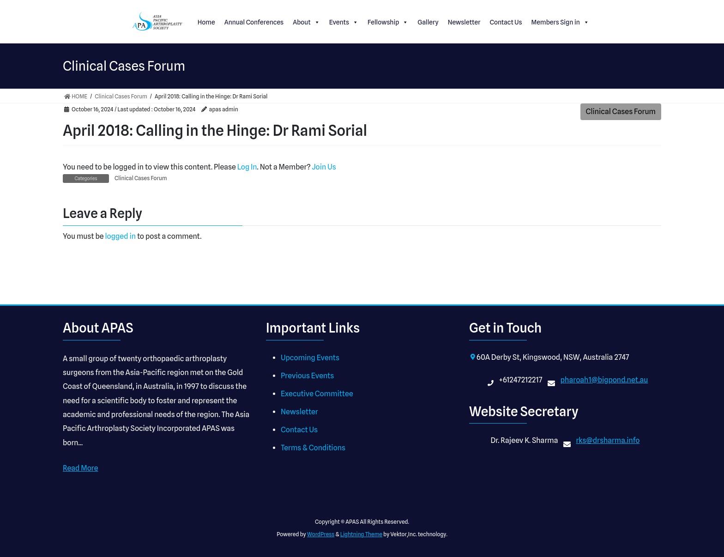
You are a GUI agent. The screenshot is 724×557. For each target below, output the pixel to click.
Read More (80, 468)
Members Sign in (560, 22)
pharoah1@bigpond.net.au (604, 379)
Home (206, 22)
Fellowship (388, 22)
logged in (120, 236)
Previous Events (307, 375)
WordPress (321, 534)
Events (343, 22)
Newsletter (464, 22)
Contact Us (505, 22)
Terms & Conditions (313, 447)
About (306, 22)
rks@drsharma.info (608, 440)
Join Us (324, 167)
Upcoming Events (310, 357)
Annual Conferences (254, 22)
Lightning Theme (361, 534)
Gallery (427, 22)
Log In (247, 167)
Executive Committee (317, 393)
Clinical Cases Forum (621, 111)
